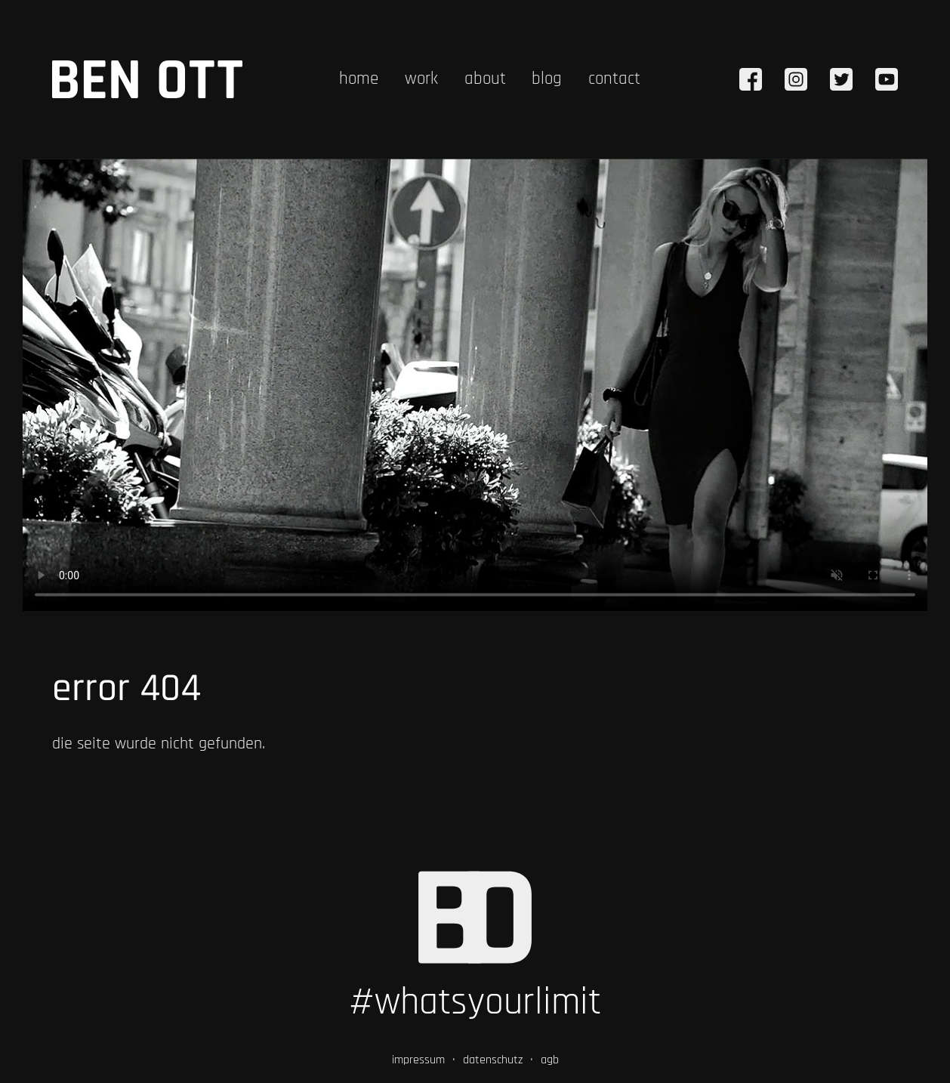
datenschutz (493, 1060)
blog (547, 79)
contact (614, 79)
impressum (418, 1060)
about (485, 79)
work (421, 79)
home (358, 79)
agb (550, 1060)
